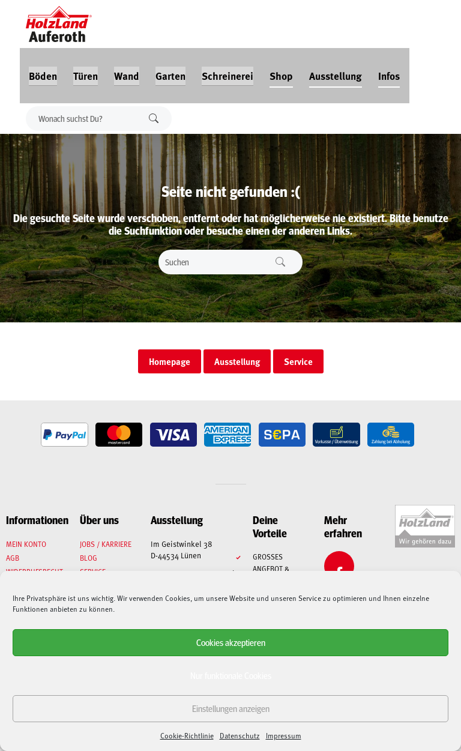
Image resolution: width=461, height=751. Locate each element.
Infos (388, 73)
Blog (89, 560)
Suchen (155, 116)
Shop (280, 73)
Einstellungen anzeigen (231, 708)
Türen (85, 73)
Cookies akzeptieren (230, 642)
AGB (12, 560)
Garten (170, 73)
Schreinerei (227, 73)
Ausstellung (335, 73)
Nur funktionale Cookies (230, 675)
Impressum (283, 735)
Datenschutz (240, 735)
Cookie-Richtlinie (187, 735)
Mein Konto (26, 546)
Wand (126, 73)
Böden (42, 73)
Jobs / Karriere (106, 546)
